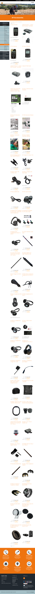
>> (14, 23)
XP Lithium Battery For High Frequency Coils (26, 253)
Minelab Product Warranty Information (6, 583)
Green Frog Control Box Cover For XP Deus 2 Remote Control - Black (15, 90)
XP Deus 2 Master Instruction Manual (26, 135)
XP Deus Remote (13, 24)
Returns (2, 580)
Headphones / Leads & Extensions (6, 35)
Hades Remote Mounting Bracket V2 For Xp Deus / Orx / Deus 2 (15, 423)
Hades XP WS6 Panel (26, 66)
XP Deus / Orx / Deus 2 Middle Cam (27, 422)
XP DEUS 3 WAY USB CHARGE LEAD (14, 172)
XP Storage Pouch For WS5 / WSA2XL (27, 381)
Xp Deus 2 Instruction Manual (14, 135)
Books (4, 57)
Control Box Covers (6, 32)
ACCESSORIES (17, 555)
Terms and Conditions (4, 577)
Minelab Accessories (5, 40)
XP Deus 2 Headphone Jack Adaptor (27, 361)
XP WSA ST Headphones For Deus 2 (15, 341)
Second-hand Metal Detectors (6, 54)
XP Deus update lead (14, 191)
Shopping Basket (26, 0)
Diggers (5, 33)
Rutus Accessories (6, 42)
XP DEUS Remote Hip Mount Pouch (26, 525)
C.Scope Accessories (6, 36)
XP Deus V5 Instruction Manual (15, 115)
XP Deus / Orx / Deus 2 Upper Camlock (15, 444)
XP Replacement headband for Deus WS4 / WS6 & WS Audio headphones (16, 211)
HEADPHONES (29, 567)
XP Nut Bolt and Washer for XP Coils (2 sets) (27, 211)
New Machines (5, 51)
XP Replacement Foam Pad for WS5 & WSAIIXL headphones (15, 526)
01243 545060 (18, 0)
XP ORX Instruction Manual (27, 115)
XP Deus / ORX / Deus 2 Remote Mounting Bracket (27, 402)
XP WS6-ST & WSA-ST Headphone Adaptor (14, 484)
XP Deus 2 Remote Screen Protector (27, 89)
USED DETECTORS (29, 555)
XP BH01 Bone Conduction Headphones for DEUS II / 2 (27, 275)
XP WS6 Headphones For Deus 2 (27, 294)
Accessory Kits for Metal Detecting (6, 27)
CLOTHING (6, 567)
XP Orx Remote (13, 46)
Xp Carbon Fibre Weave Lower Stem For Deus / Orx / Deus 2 (15, 254)
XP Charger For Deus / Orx (27, 155)
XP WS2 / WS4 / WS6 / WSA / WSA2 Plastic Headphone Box (15, 381)
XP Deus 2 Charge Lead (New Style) (27, 172)
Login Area (32, 0)
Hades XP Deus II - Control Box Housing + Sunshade (16, 66)
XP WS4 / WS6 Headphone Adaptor (27, 464)
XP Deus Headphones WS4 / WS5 (16, 294)
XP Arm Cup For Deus (26, 191)
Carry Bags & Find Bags (6, 29)
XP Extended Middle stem (15, 463)
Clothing (4, 58)
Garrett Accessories (6, 37)
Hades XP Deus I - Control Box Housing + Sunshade (27, 25)
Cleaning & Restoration (5, 31)
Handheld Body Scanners (6, 46)
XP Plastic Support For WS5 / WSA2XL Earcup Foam (16, 402)
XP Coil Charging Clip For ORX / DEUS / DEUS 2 (15, 155)
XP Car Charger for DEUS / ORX (15, 274)
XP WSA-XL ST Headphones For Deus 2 (27, 341)
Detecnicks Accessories (5, 49)
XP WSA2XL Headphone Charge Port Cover (15, 361)
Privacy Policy (3, 581)
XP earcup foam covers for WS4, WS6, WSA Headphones (27, 505)
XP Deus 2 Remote (26, 46)
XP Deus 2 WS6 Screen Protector (27, 321)
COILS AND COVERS (17, 567)
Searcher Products (6, 43)
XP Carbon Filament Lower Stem (27, 232)
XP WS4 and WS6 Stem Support (15, 504)
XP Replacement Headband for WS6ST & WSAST (15, 233)
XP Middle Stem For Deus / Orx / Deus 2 (27, 444)
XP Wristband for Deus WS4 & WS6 (27, 484)
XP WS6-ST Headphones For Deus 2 (15, 321)
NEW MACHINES (6, 555)
